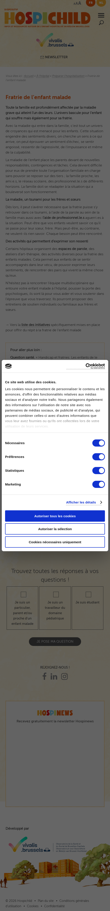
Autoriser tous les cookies (55, 516)
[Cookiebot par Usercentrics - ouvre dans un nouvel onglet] (85, 366)
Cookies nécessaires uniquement (55, 542)
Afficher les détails (81, 502)
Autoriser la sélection (55, 529)
